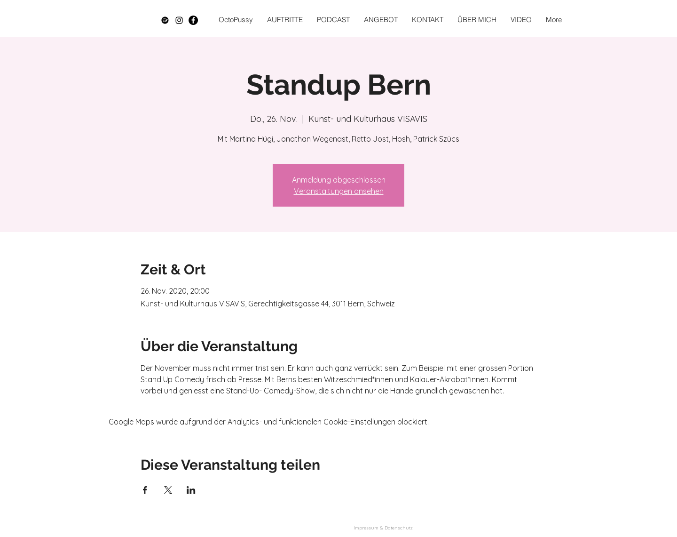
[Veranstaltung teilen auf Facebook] (145, 490)
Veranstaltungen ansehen (339, 191)
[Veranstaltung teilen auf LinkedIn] (191, 490)
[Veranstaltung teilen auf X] (168, 490)
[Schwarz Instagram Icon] (179, 20)
